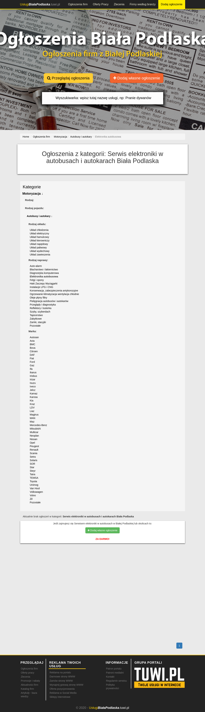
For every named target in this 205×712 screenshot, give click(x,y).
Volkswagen (36, 491)
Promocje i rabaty (30, 680)
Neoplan (34, 435)
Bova (32, 347)
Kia (31, 400)
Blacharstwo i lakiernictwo (44, 269)
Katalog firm (27, 688)
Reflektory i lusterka (40, 308)
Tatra (32, 474)
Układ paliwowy (38, 247)
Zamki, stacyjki (38, 322)
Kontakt (110, 676)
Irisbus (33, 376)
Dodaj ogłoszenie (172, 4)
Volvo (33, 495)
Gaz (32, 365)
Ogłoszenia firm (78, 4)
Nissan (33, 439)
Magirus (34, 414)
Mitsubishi (35, 428)
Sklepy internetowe (60, 696)
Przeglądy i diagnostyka (43, 304)
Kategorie (32, 186)
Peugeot (34, 446)
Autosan (34, 337)
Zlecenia (119, 4)
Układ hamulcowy (39, 237)
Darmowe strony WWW (62, 676)
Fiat (32, 358)
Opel (32, 442)
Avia (32, 340)
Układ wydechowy (40, 251)
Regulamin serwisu (116, 680)
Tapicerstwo (36, 315)
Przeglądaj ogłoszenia (68, 78)
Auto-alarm (36, 266)
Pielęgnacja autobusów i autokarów (49, 301)
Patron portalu (113, 668)
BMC (32, 344)
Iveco (33, 386)
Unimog (34, 484)
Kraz (32, 404)
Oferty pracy (27, 672)
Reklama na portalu (60, 672)
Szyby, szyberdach (40, 311)
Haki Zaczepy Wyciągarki (43, 283)
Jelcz (32, 390)
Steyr (33, 470)
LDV (32, 407)
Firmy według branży (143, 4)
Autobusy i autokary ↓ (39, 216)
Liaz (32, 411)
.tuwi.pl (40, 4)
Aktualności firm (29, 684)
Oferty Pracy (101, 4)
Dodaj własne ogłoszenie (136, 78)
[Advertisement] (102, 561)
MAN (32, 418)
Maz (32, 421)
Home (26, 136)
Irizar (32, 379)
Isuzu (33, 383)
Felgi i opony (37, 280)
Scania (33, 453)
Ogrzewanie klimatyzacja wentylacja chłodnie (54, 294)
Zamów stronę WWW (61, 680)
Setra (33, 456)
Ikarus (33, 372)
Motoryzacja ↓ (32, 193)
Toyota (33, 481)
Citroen (34, 351)
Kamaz (34, 393)
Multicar (34, 432)
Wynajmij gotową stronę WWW (66, 684)
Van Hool (35, 488)
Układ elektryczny (39, 233)
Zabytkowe (36, 318)
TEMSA (34, 477)
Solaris (33, 460)
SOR (32, 463)
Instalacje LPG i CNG (41, 287)
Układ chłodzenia (39, 230)
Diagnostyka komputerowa (44, 273)
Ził (31, 499)
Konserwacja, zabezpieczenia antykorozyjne (54, 290)
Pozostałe (35, 325)
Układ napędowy (39, 244)
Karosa (34, 397)
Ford (32, 361)
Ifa (31, 369)
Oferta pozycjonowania (62, 688)
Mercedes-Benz (38, 425)
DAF (32, 354)
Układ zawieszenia (40, 254)
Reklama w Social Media (63, 692)
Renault (34, 449)
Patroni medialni (114, 672)
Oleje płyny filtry (38, 297)
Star (32, 467)
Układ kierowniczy (40, 240)
